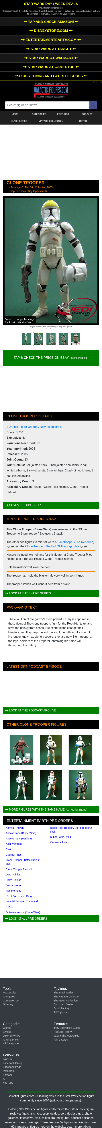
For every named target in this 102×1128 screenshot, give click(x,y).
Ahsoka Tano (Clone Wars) (21, 833)
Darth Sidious (13, 880)
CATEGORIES (39, 114)
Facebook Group (12, 1063)
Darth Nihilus (13, 874)
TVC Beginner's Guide (67, 1027)
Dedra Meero (13, 885)
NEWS (15, 114)
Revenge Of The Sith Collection (29, 187)
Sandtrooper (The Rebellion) (75, 542)
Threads (8, 1074)
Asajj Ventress (14, 843)
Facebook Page (12, 1066)
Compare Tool (11, 1000)
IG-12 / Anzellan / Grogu (19, 896)
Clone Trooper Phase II (19, 869)
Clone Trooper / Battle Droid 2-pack (23, 862)
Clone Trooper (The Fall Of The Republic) (52, 546)
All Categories (11, 1043)
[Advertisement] (51, 151)
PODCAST (87, 114)
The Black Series (64, 992)
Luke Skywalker (12, 1035)
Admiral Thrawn (15, 827)
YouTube (8, 1082)
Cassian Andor (14, 854)
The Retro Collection (66, 1000)
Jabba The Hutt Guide (66, 1035)
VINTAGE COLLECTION (51, 121)
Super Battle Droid (60, 836)
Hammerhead (13, 890)
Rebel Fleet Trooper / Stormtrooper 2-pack (71, 829)
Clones (7, 1027)
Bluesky (7, 1059)
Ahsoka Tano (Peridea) (19, 838)
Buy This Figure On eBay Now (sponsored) (34, 426)
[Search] (93, 105)
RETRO (83, 121)
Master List (9, 992)
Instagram (9, 1070)
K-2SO (9, 906)
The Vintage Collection (67, 996)
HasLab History (63, 1031)
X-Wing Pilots (11, 1039)
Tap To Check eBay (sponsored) (29, 191)
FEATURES (63, 114)
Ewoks (7, 1031)
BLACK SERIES (19, 121)
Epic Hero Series (63, 1004)
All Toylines (60, 1012)
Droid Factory (61, 1008)
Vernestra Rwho (59, 842)
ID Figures (9, 996)
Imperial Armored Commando (22, 901)
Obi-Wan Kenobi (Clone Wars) (23, 912)
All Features (61, 1039)
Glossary (8, 1004)
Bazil (8, 849)
